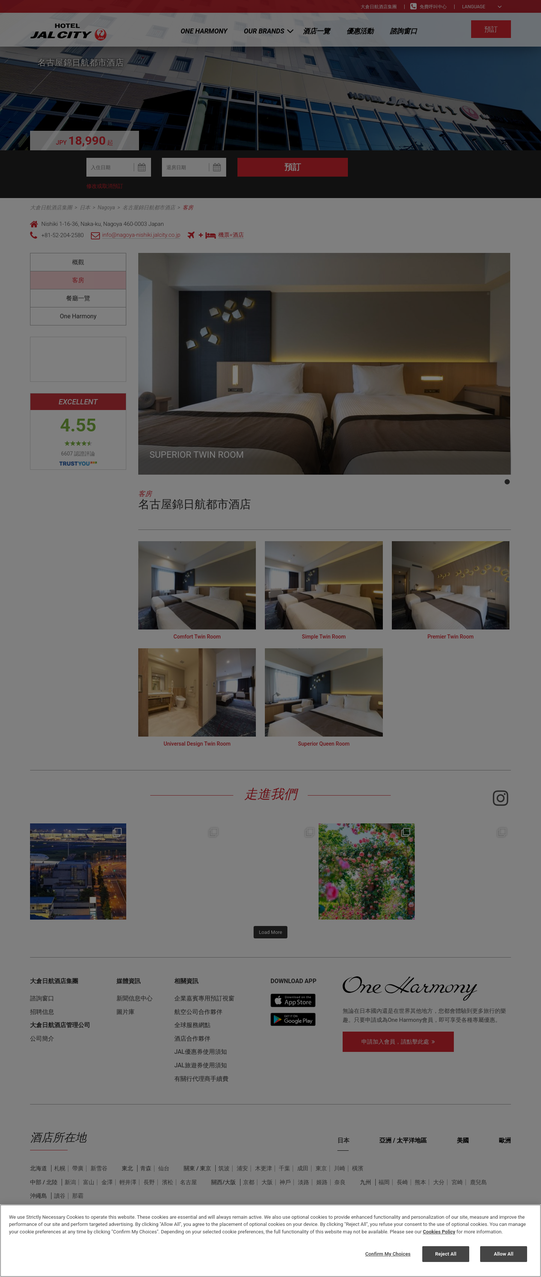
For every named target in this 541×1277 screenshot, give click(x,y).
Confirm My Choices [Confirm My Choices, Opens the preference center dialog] (388, 1254)
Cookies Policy (439, 1232)
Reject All (445, 1254)
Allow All (503, 1254)
